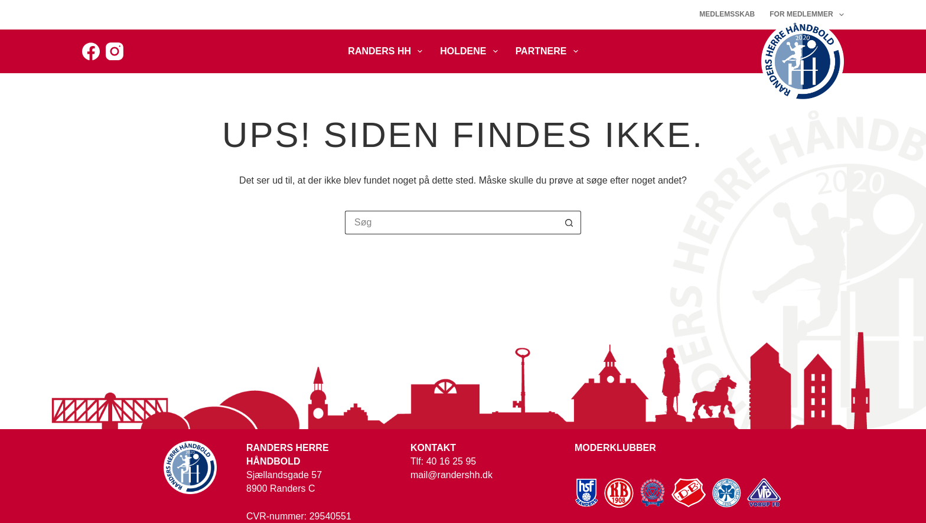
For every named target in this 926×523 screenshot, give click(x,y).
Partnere (549, 51)
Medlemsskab (727, 14)
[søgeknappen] (569, 222)
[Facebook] (91, 51)
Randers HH (387, 51)
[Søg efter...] (451, 222)
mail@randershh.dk (451, 475)
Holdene (471, 51)
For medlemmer (807, 15)
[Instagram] (114, 51)
